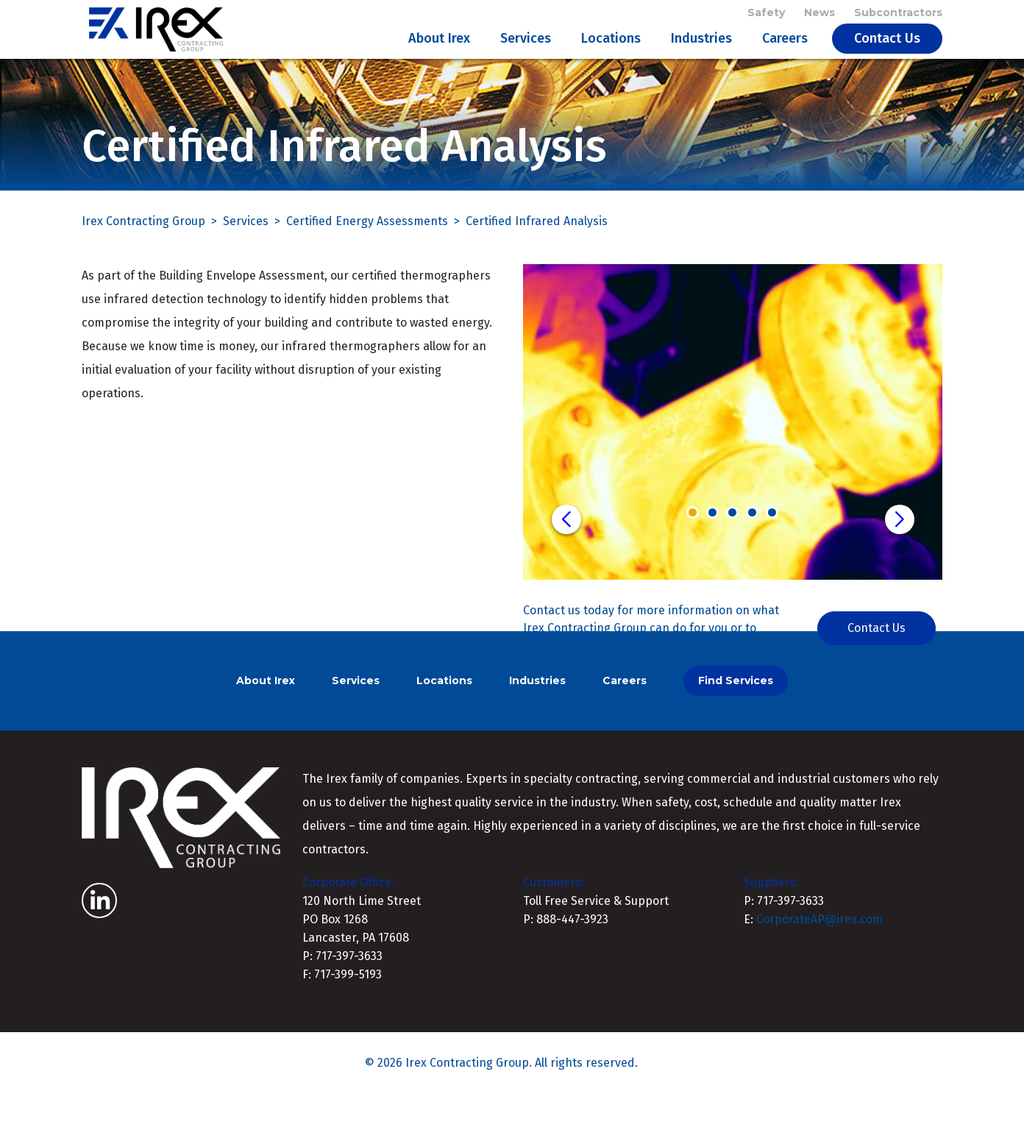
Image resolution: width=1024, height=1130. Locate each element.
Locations (611, 56)
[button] (566, 555)
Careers (785, 56)
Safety (766, 16)
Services (525, 56)
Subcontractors (898, 16)
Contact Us (887, 56)
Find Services (735, 716)
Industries (701, 56)
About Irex (439, 56)
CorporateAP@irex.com (819, 955)
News (819, 16)
